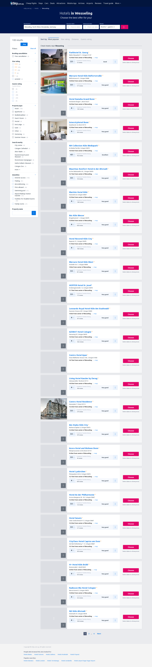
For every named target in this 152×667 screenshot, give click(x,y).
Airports (89, 3)
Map (24, 44)
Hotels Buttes (28, 654)
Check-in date (70, 23)
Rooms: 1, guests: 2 (107, 27)
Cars (46, 3)
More (117, 3)
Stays (41, 3)
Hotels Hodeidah (63, 654)
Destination (27, 23)
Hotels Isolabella (66, 661)
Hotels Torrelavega (53, 661)
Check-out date (87, 23)
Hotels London (40, 661)
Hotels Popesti (74, 654)
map (96, 58)
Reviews (98, 3)
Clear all (33, 48)
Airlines (81, 3)
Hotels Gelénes (50, 654)
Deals (52, 3)
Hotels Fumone (38, 654)
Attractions (61, 3)
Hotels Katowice (28, 661)
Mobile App (71, 3)
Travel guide (108, 3)
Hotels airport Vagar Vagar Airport (84, 661)
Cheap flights (31, 3)
